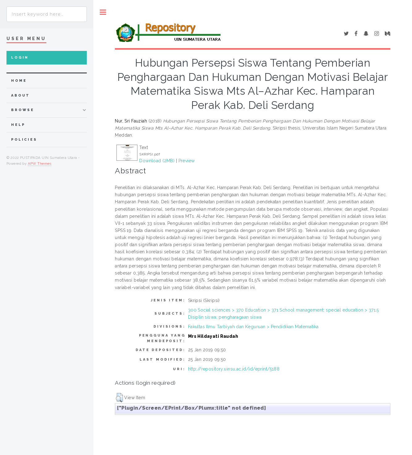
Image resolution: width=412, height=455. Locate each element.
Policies (24, 140)
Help (18, 125)
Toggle (103, 12)
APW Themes (40, 163)
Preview (187, 160)
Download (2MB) (156, 160)
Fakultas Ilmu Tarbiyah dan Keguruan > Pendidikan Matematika (253, 326)
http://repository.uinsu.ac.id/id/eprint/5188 (234, 368)
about (20, 95)
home (19, 81)
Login (20, 58)
